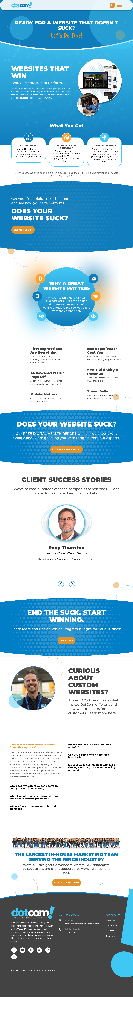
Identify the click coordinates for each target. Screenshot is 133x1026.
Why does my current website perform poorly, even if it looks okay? (34, 807)
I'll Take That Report (66, 453)
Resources (112, 965)
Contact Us (111, 955)
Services (110, 960)
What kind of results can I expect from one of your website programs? (34, 817)
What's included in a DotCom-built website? (89, 766)
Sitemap (52, 1000)
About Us (110, 949)
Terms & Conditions (36, 1000)
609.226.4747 (71, 962)
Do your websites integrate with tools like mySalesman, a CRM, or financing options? (91, 788)
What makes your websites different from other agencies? (32, 766)
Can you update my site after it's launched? (88, 776)
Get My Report (26, 230)
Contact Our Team (66, 907)
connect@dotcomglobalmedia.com (82, 953)
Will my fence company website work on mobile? (33, 828)
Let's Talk (66, 656)
